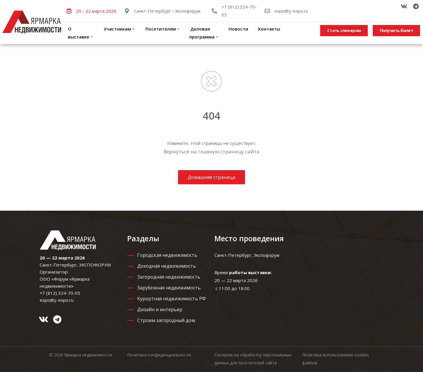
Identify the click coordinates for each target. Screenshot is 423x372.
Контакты (268, 29)
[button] (344, 30)
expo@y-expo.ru (291, 11)
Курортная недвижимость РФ (171, 298)
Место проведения (249, 238)
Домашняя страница (211, 177)
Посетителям (162, 29)
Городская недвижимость (167, 255)
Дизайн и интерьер (159, 309)
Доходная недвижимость (166, 266)
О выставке (81, 33)
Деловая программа (204, 33)
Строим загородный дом (166, 320)
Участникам (119, 29)
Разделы (143, 238)
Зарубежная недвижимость (169, 287)
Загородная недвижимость (168, 277)
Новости (238, 29)
